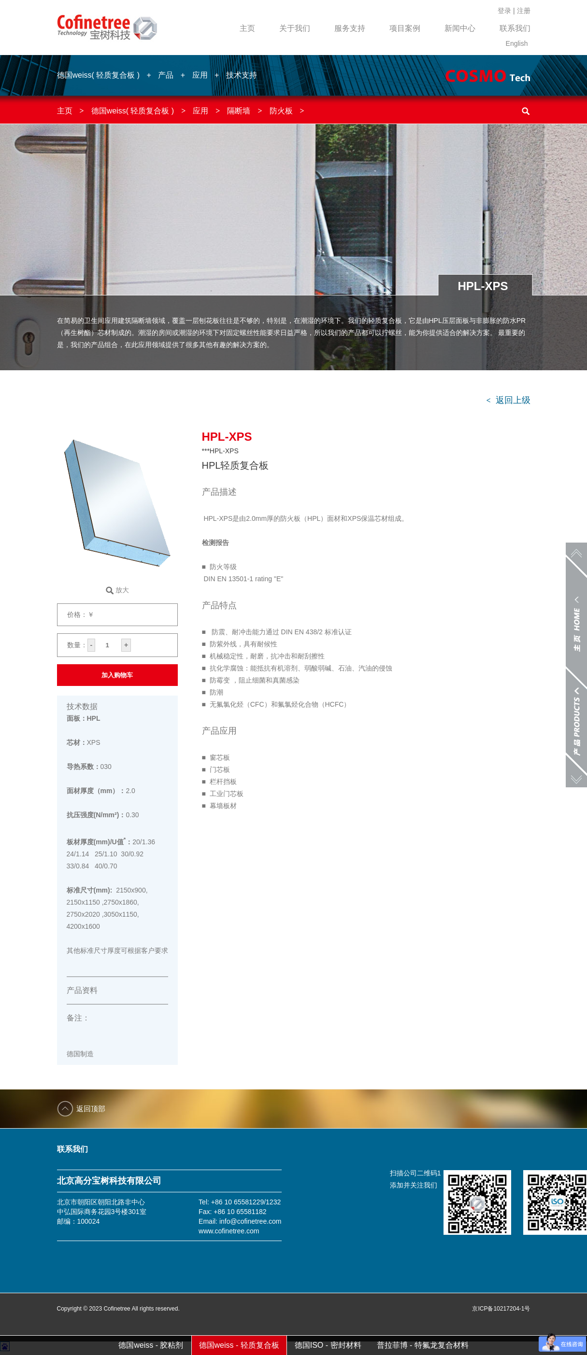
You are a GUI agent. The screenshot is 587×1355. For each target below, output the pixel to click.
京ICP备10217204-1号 (501, 1308)
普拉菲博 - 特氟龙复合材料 (423, 1345)
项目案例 (404, 28)
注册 (523, 10)
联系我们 (515, 28)
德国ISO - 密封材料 (328, 1345)
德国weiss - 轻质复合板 (239, 1345)
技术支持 (241, 75)
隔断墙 (238, 111)
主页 (247, 28)
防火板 (281, 111)
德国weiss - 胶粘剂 (150, 1345)
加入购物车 (117, 675)
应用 (200, 75)
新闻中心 (459, 28)
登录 (504, 10)
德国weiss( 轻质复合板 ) (98, 75)
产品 (165, 75)
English (517, 43)
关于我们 (294, 28)
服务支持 (349, 28)
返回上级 (508, 400)
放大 (122, 590)
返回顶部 (90, 1108)
